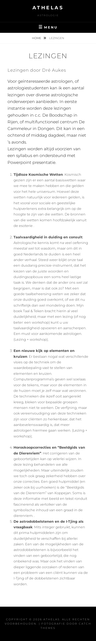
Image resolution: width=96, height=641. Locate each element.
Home (37, 38)
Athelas (48, 8)
